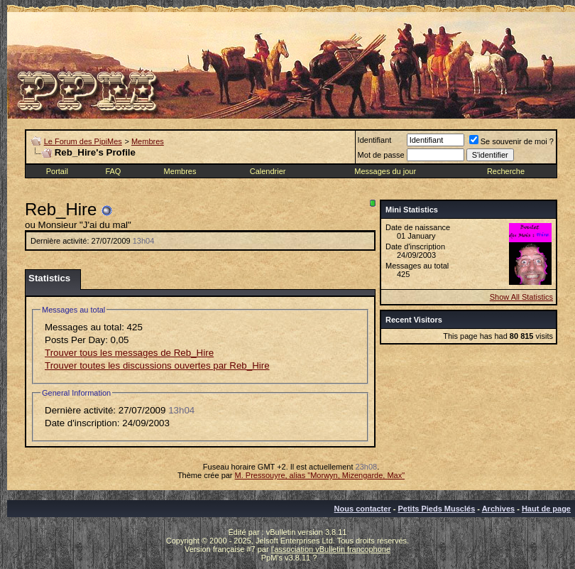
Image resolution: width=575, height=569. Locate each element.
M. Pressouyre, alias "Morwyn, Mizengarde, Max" (320, 475)
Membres (147, 141)
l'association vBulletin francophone (330, 549)
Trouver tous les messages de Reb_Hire (129, 352)
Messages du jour (385, 171)
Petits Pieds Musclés (436, 508)
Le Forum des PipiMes (83, 141)
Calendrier (268, 171)
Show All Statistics (521, 297)
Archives (498, 508)
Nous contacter (362, 508)
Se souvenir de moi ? (511, 141)
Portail (57, 171)
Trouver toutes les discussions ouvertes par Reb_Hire (157, 365)
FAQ (113, 171)
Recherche (506, 171)
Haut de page (546, 508)
